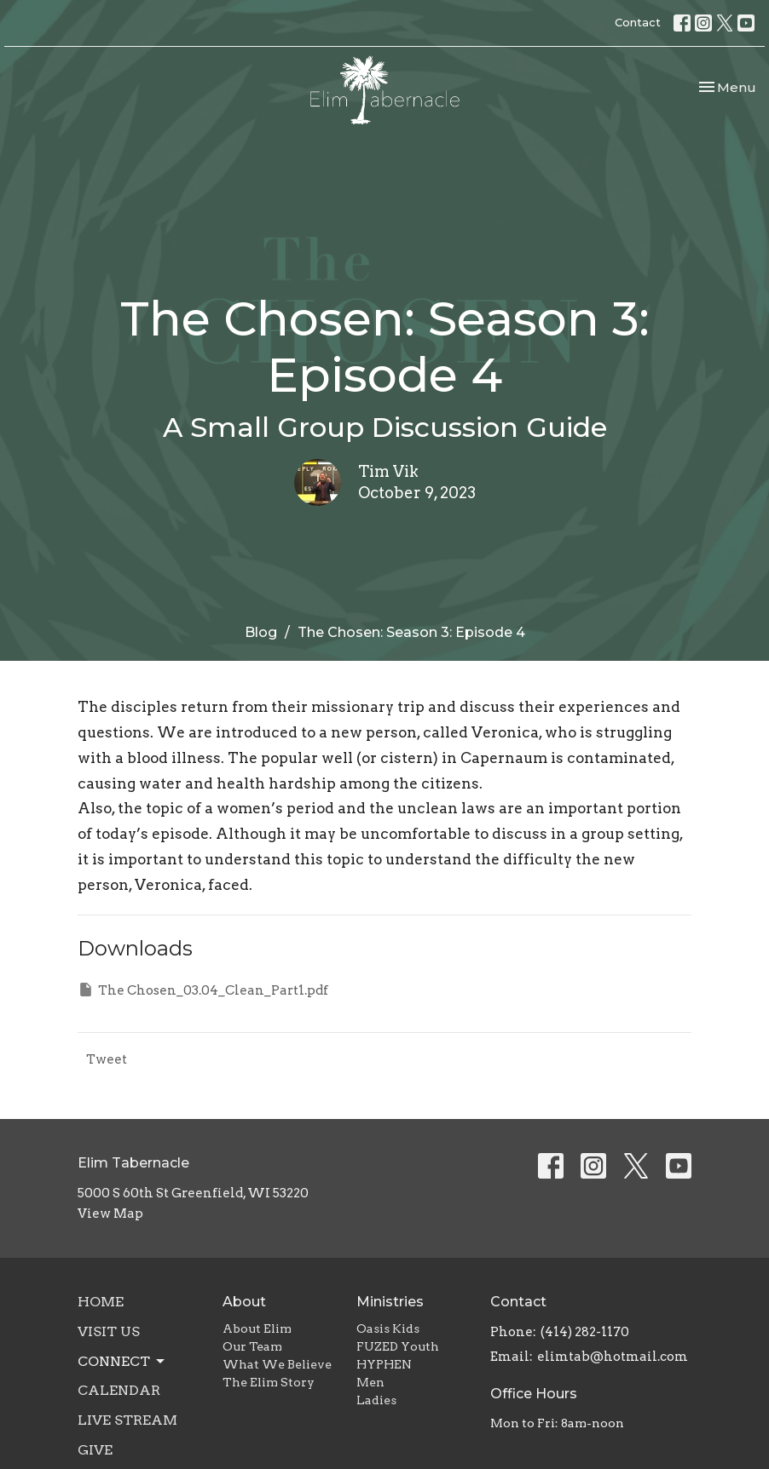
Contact (638, 22)
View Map (110, 1213)
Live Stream (127, 1420)
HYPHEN (384, 1364)
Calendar (119, 1390)
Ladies (376, 1400)
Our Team (252, 1346)
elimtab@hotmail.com (612, 1356)
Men (370, 1382)
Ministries (390, 1302)
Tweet (106, 1059)
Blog (261, 632)
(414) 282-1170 (585, 1332)
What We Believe (277, 1364)
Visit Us (109, 1331)
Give (95, 1450)
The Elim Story (269, 1382)
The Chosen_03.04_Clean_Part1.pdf (203, 989)
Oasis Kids (387, 1328)
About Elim (257, 1328)
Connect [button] (122, 1361)
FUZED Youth (397, 1346)
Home (101, 1302)
